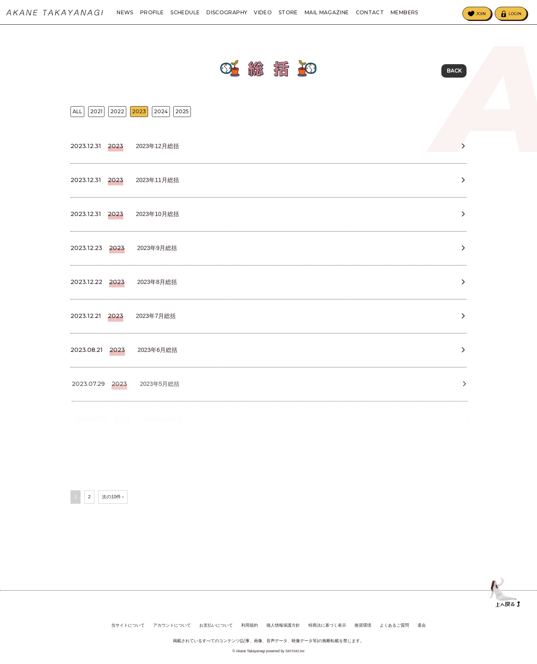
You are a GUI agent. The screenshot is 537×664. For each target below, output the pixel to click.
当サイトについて (128, 623)
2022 (117, 113)
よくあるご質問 (394, 623)
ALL (77, 113)
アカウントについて (172, 623)
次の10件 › (113, 515)
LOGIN (514, 13)
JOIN (481, 13)
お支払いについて (216, 623)
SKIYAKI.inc (295, 649)
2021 (96, 113)
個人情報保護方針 (283, 623)
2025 (182, 113)
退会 (421, 623)
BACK (454, 71)
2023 (139, 113)
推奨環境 (363, 623)
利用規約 (249, 623)
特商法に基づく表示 (327, 623)
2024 (161, 113)
